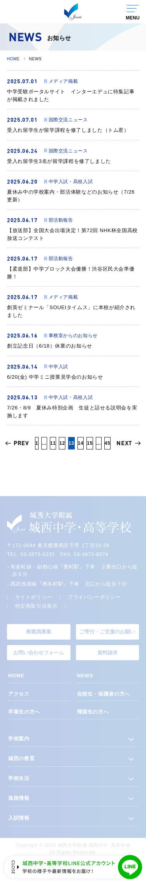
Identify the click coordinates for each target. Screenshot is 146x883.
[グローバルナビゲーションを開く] (132, 11)
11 (53, 443)
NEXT (124, 443)
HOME (13, 59)
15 (90, 443)
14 (81, 443)
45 (108, 443)
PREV (21, 443)
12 (62, 443)
